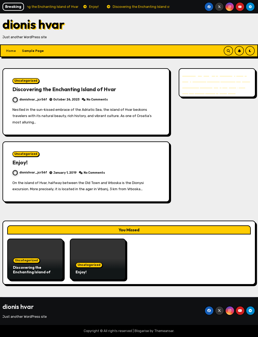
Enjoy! (20, 162)
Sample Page (33, 51)
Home (11, 51)
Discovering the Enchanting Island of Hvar (67, 89)
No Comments (97, 99)
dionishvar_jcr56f (30, 99)
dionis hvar (33, 24)
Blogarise (141, 331)
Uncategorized (25, 80)
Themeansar (164, 331)
